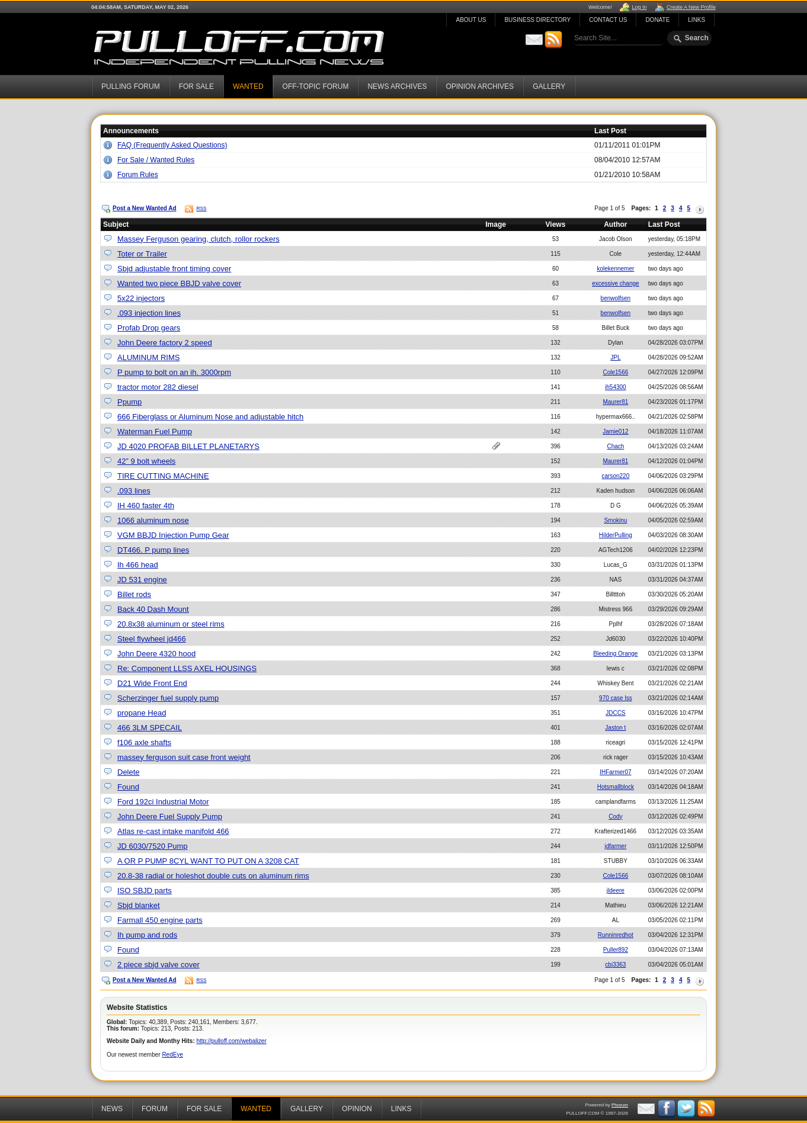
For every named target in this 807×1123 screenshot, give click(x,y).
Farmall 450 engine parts (160, 920)
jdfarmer (616, 846)
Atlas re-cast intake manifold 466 (173, 831)
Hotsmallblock (615, 787)
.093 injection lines (149, 313)
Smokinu (615, 520)
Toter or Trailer (142, 253)
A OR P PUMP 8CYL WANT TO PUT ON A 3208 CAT (208, 860)
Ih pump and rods (147, 935)
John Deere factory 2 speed (164, 342)
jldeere (616, 890)
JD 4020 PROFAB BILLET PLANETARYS (188, 446)
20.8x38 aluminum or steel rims (171, 624)
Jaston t (615, 727)
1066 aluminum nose (153, 520)
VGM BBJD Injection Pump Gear (173, 535)
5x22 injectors (141, 298)
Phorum (619, 1105)
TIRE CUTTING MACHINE (163, 475)
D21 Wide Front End (152, 683)
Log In (639, 7)
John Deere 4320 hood (156, 653)
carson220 (616, 476)
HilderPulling (615, 535)
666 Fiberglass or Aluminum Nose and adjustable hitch (210, 416)
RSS (201, 208)
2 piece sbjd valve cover (158, 964)
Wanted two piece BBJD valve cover (179, 283)
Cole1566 (615, 372)
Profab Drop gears (148, 327)
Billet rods (134, 594)
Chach (615, 446)
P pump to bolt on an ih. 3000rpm (174, 372)
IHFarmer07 (615, 772)
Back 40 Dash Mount (153, 609)
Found (128, 786)
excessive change (615, 283)
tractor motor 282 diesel (157, 387)
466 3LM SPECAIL (149, 727)
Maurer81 (615, 402)
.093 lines (133, 490)
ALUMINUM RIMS (148, 357)
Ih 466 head (137, 564)
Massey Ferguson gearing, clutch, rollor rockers (198, 239)
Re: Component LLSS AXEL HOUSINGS (187, 668)
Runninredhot (615, 935)
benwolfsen (616, 298)
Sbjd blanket (138, 905)
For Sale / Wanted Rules (155, 160)
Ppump (129, 401)
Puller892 (615, 949)
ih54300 (615, 387)
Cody (615, 816)
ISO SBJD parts (144, 890)
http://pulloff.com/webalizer (232, 1041)
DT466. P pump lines (153, 550)
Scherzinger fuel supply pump (168, 698)
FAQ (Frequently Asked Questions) (172, 145)
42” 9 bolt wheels (146, 461)
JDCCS (615, 713)
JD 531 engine (142, 579)
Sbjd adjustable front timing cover (174, 268)
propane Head (141, 712)
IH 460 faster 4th (145, 505)
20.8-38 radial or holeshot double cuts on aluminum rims (213, 875)
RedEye (172, 1054)
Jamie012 (615, 431)
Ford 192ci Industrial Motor (163, 801)
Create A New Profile (691, 7)
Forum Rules (137, 175)
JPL (615, 357)
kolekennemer (615, 268)
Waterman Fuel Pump (154, 431)
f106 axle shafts (144, 742)
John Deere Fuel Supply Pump (169, 816)
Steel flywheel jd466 (151, 638)
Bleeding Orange (615, 653)
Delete (128, 772)
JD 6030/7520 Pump (152, 846)
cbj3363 (615, 964)
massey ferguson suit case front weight (184, 757)
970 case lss (615, 698)
